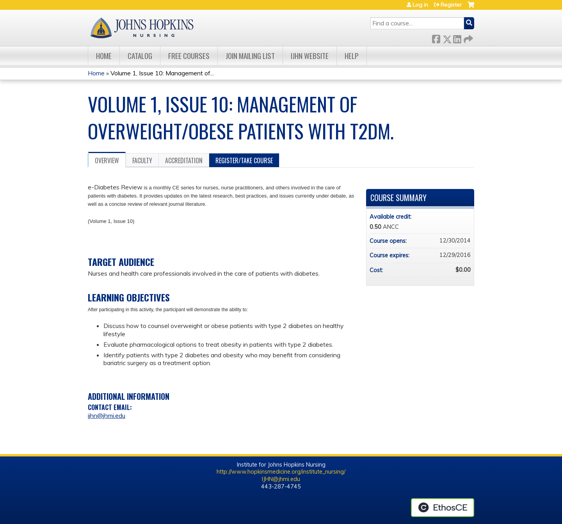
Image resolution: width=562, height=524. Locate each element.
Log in (420, 4)
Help (352, 55)
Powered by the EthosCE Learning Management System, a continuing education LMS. (442, 507)
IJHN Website (310, 55)
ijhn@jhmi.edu (106, 415)
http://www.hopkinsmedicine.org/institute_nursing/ (281, 471)
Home (104, 55)
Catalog (140, 55)
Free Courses (189, 55)
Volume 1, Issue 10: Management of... (162, 73)
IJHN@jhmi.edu (281, 479)
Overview (107, 160)
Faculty (142, 160)
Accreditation (184, 160)
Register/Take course (244, 160)
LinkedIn (457, 37)
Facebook (436, 37)
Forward (467, 37)
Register (451, 4)
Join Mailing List (250, 55)
